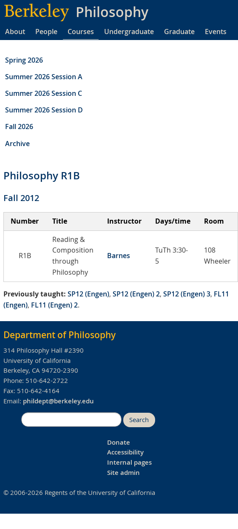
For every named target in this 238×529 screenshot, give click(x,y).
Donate (118, 442)
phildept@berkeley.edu (58, 401)
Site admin (123, 473)
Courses (81, 31)
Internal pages (129, 462)
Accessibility (125, 452)
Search (139, 420)
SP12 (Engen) (88, 294)
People (46, 31)
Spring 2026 (24, 60)
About (15, 31)
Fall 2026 (19, 126)
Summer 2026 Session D (44, 110)
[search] (71, 419)
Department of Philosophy (59, 335)
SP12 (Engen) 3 (186, 294)
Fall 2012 (21, 198)
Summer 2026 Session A (43, 76)
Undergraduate (129, 31)
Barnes (118, 255)
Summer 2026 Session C (43, 93)
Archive (17, 143)
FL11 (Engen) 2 (54, 305)
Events (216, 31)
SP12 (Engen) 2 (136, 294)
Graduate (179, 31)
